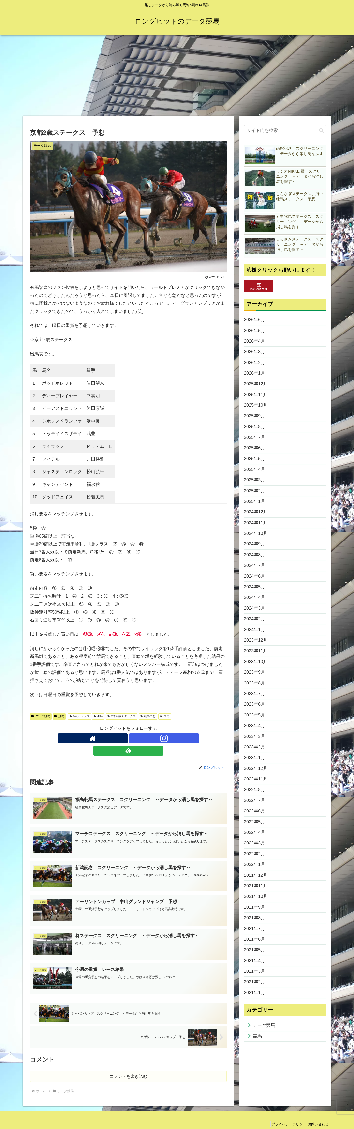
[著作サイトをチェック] (117, 738)
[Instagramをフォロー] (128, 738)
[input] (285, 130)
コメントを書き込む (128, 1065)
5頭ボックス (79, 716)
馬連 (164, 716)
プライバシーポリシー (283, 1114)
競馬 (59, 716)
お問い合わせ (316, 1114)
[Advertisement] (177, 75)
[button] (321, 130)
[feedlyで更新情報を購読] (140, 738)
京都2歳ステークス (121, 716)
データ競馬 (40, 716)
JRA (98, 716)
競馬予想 (148, 716)
